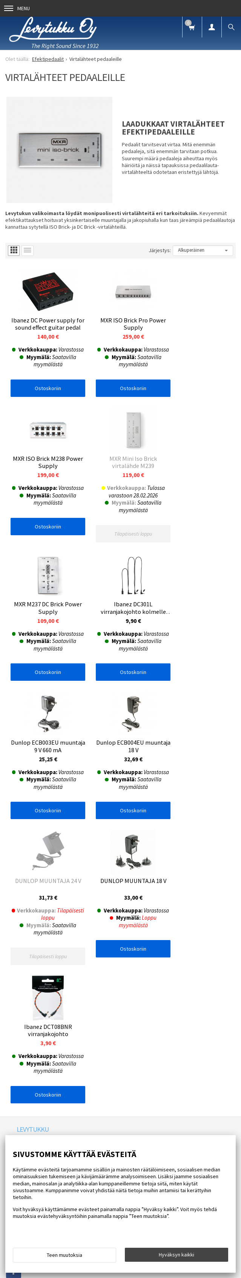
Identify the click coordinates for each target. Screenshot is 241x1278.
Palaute (25, 874)
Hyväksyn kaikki (176, 1254)
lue (85, 933)
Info (47, 861)
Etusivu (25, 861)
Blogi (114, 861)
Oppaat (139, 861)
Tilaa (120, 946)
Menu (17, 8)
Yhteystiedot (173, 861)
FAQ (67, 861)
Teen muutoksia (64, 1255)
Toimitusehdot (214, 861)
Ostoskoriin (44, 390)
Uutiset (90, 861)
